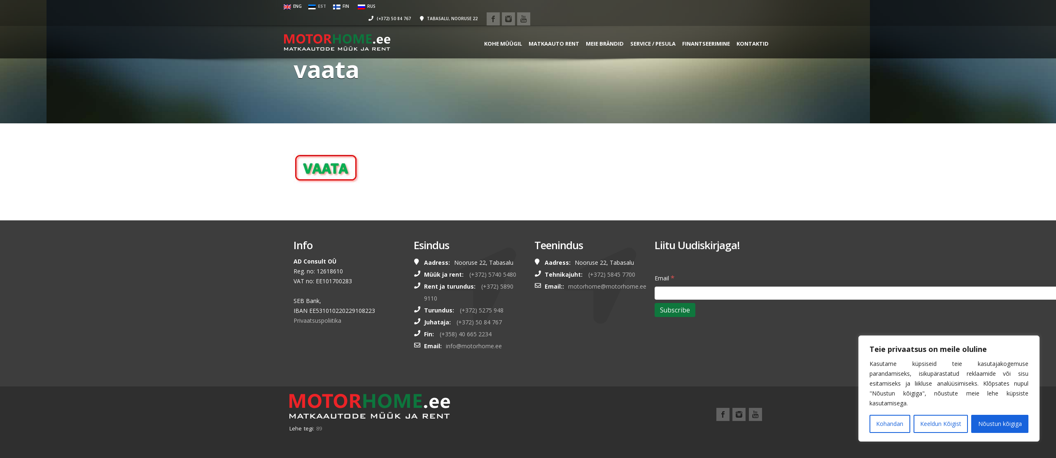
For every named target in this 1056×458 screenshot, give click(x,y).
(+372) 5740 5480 (492, 274)
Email (664, 277)
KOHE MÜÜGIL (494, 31)
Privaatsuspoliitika (317, 320)
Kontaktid (743, 31)
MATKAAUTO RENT (544, 31)
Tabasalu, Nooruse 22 (681, 6)
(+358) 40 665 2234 (466, 334)
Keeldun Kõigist (940, 424)
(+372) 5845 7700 (611, 274)
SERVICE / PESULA (643, 31)
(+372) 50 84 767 (622, 6)
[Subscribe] (675, 310)
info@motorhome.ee (474, 346)
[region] (949, 388)
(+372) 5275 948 (482, 310)
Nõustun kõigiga (1000, 424)
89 (319, 428)
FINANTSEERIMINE (696, 31)
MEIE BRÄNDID (595, 31)
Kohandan (889, 424)
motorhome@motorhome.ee (607, 286)
